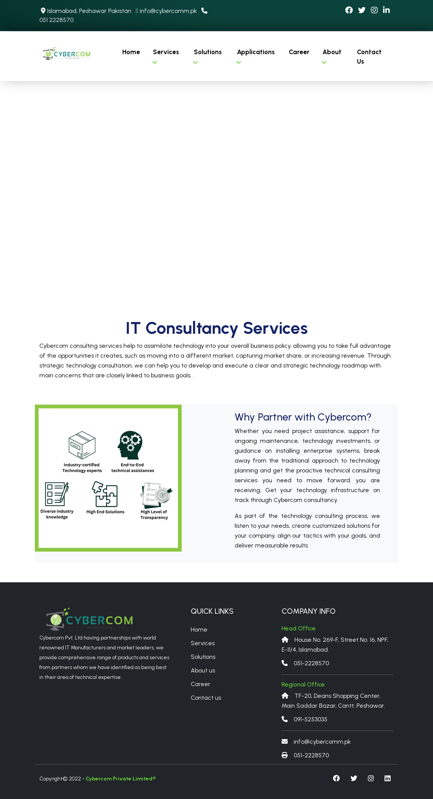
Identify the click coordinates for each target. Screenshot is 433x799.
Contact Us (369, 57)
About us (203, 670)
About (331, 56)
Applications (255, 56)
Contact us (206, 697)
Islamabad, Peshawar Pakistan (86, 10)
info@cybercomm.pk (166, 10)
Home (131, 52)
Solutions (207, 56)
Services (165, 56)
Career (299, 52)
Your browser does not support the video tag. (216, 189)
